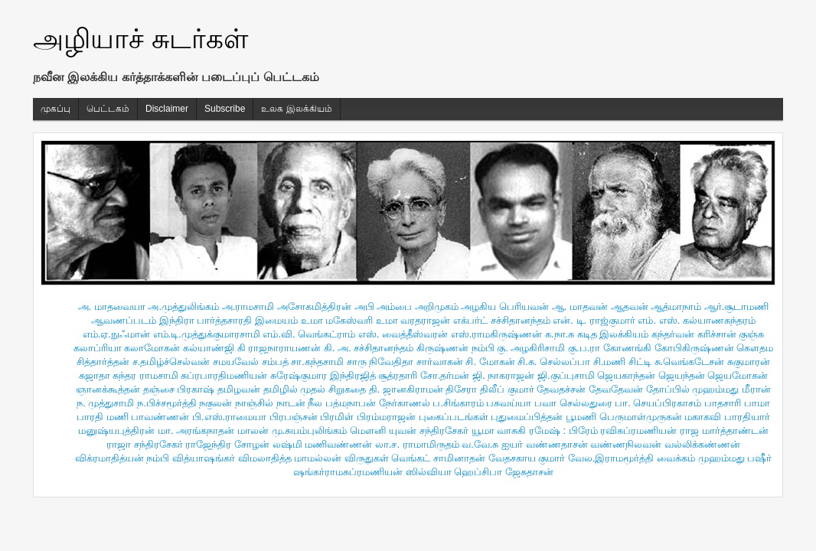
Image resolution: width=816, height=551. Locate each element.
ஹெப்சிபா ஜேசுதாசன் (503, 472)
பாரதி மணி (103, 416)
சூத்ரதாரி (397, 375)
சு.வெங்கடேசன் (689, 361)
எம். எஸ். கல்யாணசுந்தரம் (696, 320)
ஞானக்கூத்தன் (108, 389)
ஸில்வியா (429, 472)
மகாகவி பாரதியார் (727, 416)
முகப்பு (55, 108)
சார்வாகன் (439, 361)
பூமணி (581, 416)
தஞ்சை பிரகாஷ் (179, 389)
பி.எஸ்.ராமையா (229, 416)
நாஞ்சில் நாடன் (270, 403)
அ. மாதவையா (111, 306)
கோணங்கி (627, 348)
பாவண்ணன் (160, 416)
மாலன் (253, 430)
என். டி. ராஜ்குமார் (594, 320)
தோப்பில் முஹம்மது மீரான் (708, 389)
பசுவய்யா (508, 403)
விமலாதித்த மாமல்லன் (290, 458)
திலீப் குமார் (507, 389)
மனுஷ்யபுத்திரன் (116, 430)
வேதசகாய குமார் (527, 458)
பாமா (757, 403)
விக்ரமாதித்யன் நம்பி (122, 458)
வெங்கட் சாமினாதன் (438, 458)
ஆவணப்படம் (123, 320)
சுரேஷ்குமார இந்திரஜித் (323, 375)
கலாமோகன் (152, 348)
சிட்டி (639, 361)
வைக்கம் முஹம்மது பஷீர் (714, 458)
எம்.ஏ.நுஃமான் (116, 334)
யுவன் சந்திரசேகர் (428, 430)
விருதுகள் (366, 458)
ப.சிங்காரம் (458, 403)
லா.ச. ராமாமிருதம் (417, 444)
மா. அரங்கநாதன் (196, 430)
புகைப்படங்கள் (453, 416)
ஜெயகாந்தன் (626, 375)
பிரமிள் (337, 416)
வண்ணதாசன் (557, 444)
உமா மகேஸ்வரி (337, 320)
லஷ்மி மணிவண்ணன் (323, 444)
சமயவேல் (236, 361)
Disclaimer (166, 108)
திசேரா (461, 389)
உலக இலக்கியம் (296, 108)
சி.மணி (609, 361)
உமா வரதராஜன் (413, 320)
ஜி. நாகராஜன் (503, 375)
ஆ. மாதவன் (580, 306)
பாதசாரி (722, 403)
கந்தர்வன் (672, 334)
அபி (364, 306)
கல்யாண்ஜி (208, 348)
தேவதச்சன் (561, 389)
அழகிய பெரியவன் (505, 306)
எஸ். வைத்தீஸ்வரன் (403, 334)
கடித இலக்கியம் (613, 334)
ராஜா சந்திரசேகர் (144, 444)
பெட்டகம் (107, 108)
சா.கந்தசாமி (317, 361)
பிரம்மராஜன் (386, 416)
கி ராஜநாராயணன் (279, 348)
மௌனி (368, 430)
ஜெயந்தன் (681, 375)
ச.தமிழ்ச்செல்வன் (171, 361)
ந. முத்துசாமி (105, 403)
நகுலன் (215, 403)
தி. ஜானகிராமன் (406, 389)
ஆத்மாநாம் (676, 306)
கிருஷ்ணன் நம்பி (455, 348)
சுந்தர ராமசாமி (145, 375)
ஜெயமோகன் (737, 375)
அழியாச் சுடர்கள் (140, 38)
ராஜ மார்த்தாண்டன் (724, 430)
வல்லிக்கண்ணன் (702, 444)
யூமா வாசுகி (499, 430)
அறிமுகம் (437, 306)
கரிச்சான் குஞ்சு (731, 334)
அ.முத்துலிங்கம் (183, 306)
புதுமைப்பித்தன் (527, 416)
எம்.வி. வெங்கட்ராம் (309, 334)
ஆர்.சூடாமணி (736, 306)
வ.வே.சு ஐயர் (492, 444)
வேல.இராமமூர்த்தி (611, 458)
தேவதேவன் (616, 389)
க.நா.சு (559, 334)
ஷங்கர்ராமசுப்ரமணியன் (348, 472)
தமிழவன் (238, 389)
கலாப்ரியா (97, 348)
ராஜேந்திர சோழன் (227, 444)
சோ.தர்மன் (445, 375)
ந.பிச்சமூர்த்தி (167, 403)
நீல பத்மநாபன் (342, 403)
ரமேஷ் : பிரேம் (563, 430)
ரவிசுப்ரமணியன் (638, 430)
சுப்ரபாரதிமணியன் (224, 375)
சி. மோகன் (489, 361)
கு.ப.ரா (584, 348)
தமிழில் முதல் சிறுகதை (314, 389)
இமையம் (276, 320)
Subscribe (224, 108)
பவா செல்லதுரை (573, 403)
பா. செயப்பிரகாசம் (658, 403)
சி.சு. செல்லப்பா (553, 361)
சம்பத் (275, 361)
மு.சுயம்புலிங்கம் (310, 430)
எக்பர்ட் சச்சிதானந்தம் (501, 320)
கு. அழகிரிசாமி (531, 348)
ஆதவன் (629, 306)
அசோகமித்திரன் (314, 306)
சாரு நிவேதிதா (380, 361)
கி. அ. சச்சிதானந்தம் (368, 348)
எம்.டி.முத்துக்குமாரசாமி (206, 334)
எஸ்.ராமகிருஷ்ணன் (497, 334)
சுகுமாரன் (748, 361)
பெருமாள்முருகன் (640, 416)
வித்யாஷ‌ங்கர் (203, 458)
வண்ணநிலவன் (625, 444)
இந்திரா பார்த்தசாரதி (206, 320)
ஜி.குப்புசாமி (566, 375)
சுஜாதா (94, 375)
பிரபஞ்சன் (293, 416)
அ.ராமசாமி (248, 306)
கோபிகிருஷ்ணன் (694, 348)
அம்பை (394, 306)
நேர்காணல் (404, 403)
